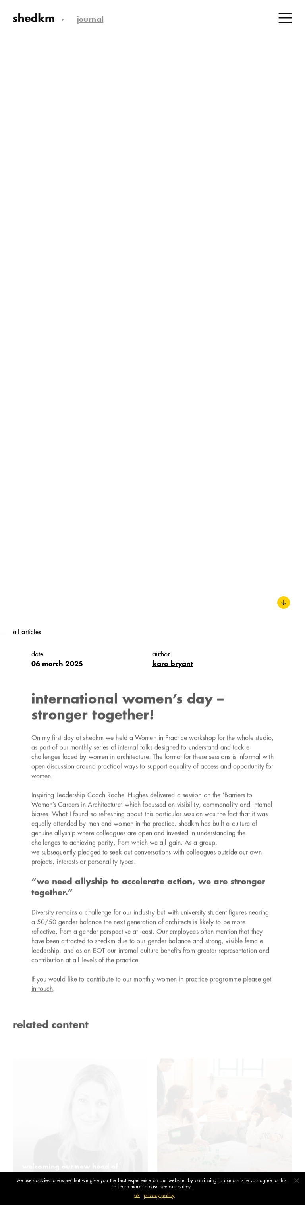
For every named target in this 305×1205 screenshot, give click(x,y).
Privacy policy (159, 1195)
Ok (136, 1195)
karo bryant (172, 664)
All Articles (27, 632)
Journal (87, 20)
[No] (296, 1180)
